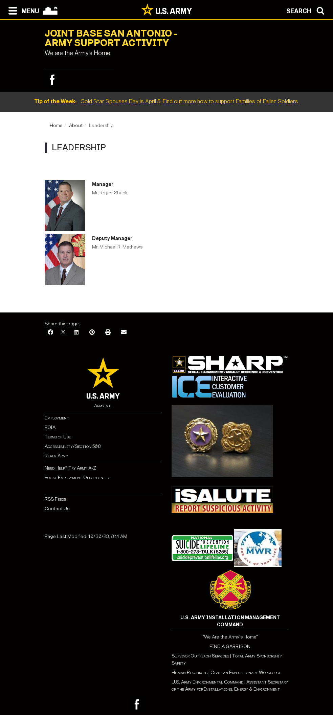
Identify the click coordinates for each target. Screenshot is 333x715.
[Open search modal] (307, 10)
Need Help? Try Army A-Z (70, 468)
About (76, 125)
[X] (63, 332)
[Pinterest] (92, 332)
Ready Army (56, 456)
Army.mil (103, 406)
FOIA (50, 427)
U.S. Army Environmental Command (207, 682)
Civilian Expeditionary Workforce (245, 672)
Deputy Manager (112, 238)
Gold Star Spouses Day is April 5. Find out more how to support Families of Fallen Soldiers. (166, 101)
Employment (57, 418)
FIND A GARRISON (229, 646)
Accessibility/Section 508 (73, 446)
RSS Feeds (55, 499)
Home (56, 125)
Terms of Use (58, 437)
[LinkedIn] (76, 332)
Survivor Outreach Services (200, 656)
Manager (102, 184)
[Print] (108, 332)
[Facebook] (50, 332)
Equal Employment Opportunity (77, 477)
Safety (179, 663)
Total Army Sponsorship (257, 656)
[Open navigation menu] (22, 10)
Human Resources (189, 672)
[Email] (124, 332)
